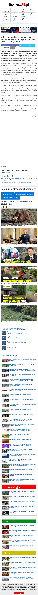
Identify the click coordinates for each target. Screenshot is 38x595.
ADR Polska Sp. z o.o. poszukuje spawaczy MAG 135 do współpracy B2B (21, 364)
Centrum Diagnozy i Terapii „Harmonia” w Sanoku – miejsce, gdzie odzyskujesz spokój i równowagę (21, 445)
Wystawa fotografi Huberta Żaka (19, 332)
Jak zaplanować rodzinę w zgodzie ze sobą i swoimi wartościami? (20, 475)
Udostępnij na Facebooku (10, 46)
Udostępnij (6, 172)
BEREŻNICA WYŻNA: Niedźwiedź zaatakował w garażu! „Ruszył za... (15, 283)
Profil (31, 15)
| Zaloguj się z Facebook (24, 194)
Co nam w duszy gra (19, 346)
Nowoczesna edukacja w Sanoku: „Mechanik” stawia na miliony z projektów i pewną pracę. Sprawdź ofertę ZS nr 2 (22, 370)
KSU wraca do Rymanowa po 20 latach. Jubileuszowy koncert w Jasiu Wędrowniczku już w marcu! (21, 420)
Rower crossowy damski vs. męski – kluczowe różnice (21, 399)
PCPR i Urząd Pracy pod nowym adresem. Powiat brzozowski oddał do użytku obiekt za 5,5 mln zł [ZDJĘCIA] (22, 578)
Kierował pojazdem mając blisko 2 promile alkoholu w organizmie (21, 507)
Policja (5, 15)
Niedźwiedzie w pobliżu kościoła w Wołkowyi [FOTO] (12, 321)
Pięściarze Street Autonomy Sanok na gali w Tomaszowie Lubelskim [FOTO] (22, 526)
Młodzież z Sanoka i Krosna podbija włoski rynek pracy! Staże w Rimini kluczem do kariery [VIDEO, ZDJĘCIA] (21, 380)
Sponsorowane (10, 354)
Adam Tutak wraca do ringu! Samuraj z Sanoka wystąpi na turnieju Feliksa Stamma (22, 531)
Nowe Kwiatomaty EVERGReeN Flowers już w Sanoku (21, 414)
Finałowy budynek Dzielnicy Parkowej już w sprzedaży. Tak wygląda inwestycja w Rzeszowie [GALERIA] (22, 465)
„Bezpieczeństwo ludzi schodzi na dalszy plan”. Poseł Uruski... (14, 244)
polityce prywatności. (23, 590)
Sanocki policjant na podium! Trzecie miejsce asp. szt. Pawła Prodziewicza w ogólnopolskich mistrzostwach (21, 546)
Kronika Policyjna (11, 487)
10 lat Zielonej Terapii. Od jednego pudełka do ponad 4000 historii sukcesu (22, 405)
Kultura (6, 553)
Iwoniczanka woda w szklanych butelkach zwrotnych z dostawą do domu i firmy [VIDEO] (21, 450)
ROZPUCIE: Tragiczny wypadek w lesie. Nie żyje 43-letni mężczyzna (21, 512)
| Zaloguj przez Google (10, 197)
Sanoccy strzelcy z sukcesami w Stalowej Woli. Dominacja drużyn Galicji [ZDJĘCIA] (22, 541)
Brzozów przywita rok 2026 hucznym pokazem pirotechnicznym (19, 178)
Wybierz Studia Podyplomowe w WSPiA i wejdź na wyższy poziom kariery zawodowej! (22, 455)
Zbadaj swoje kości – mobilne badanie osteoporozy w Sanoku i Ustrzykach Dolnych (21, 460)
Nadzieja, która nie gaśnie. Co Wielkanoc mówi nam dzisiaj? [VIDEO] (21, 573)
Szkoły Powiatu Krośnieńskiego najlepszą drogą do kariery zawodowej (22, 359)
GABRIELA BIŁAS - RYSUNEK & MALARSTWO (19, 342)
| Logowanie (7, 194)
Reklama (22, 15)
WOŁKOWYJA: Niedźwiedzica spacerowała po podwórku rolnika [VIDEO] (16, 302)
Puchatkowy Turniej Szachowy (19, 337)
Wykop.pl (6, 47)
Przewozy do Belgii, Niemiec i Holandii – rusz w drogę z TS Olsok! (22, 435)
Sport (31, 10)
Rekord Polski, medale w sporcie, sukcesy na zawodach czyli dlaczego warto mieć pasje (21, 480)
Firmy (14, 10)
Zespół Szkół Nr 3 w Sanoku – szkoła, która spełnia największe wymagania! (20, 385)
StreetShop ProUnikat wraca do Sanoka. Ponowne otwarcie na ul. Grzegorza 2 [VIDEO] (22, 390)
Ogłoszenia (5, 10)
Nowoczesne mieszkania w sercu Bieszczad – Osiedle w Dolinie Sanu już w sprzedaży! (21, 425)
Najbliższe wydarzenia (14, 328)
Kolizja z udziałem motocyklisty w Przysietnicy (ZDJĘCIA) (22, 501)
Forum (22, 10)
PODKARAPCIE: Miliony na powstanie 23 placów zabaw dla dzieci (22, 558)
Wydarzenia (14, 15)
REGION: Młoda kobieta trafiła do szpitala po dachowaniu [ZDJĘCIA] (22, 492)
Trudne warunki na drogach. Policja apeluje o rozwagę (16, 182)
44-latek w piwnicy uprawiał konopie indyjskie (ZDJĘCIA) (22, 496)
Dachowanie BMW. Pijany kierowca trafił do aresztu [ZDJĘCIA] (21, 536)
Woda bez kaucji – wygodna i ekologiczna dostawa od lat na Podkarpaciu (22, 375)
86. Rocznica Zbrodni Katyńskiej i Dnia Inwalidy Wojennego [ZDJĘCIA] (22, 563)
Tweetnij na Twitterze (27, 46)
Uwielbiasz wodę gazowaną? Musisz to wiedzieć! (20, 439)
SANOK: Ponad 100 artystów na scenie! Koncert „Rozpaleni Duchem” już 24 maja (22, 568)
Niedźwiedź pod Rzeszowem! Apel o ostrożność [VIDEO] (13, 225)
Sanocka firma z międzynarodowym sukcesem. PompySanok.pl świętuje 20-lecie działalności (19, 430)
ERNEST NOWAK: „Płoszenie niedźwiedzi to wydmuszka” (13, 264)
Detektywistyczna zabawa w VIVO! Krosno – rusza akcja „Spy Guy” (21, 470)
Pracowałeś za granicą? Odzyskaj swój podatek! (20, 394)
